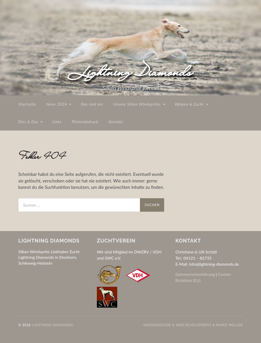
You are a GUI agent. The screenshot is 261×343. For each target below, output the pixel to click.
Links (57, 121)
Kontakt (116, 121)
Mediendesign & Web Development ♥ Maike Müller (193, 325)
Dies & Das (28, 121)
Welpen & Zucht (189, 104)
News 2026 (56, 104)
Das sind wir (92, 104)
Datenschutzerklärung (195, 274)
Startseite (27, 104)
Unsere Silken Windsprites (137, 104)
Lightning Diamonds (130, 71)
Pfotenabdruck (85, 121)
